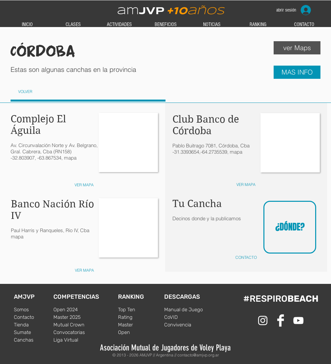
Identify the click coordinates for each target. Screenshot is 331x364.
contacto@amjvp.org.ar (198, 354)
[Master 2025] (73, 317)
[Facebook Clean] (280, 320)
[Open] (138, 332)
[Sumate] (33, 332)
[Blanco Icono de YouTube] (298, 320)
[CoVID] (184, 317)
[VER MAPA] (245, 185)
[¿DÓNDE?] (289, 227)
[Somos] (33, 310)
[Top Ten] (138, 310)
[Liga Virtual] (73, 340)
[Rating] (138, 317)
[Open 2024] (73, 310)
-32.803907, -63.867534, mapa (43, 158)
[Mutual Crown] (73, 325)
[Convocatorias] (73, 332)
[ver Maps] (297, 47)
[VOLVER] (25, 92)
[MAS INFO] (297, 72)
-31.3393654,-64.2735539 (199, 152)
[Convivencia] (184, 325)
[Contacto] (33, 317)
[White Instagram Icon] (262, 320)
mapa (17, 236)
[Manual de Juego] (184, 310)
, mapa (234, 152)
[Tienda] (33, 325)
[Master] (138, 325)
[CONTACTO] (245, 257)
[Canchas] (33, 340)
